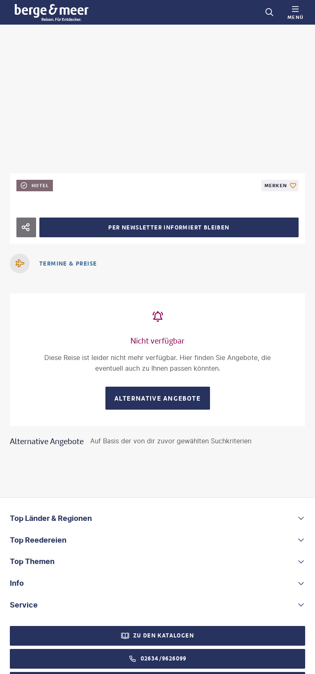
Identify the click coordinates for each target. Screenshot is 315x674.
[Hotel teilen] (26, 227)
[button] (157, 519)
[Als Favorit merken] (280, 185)
